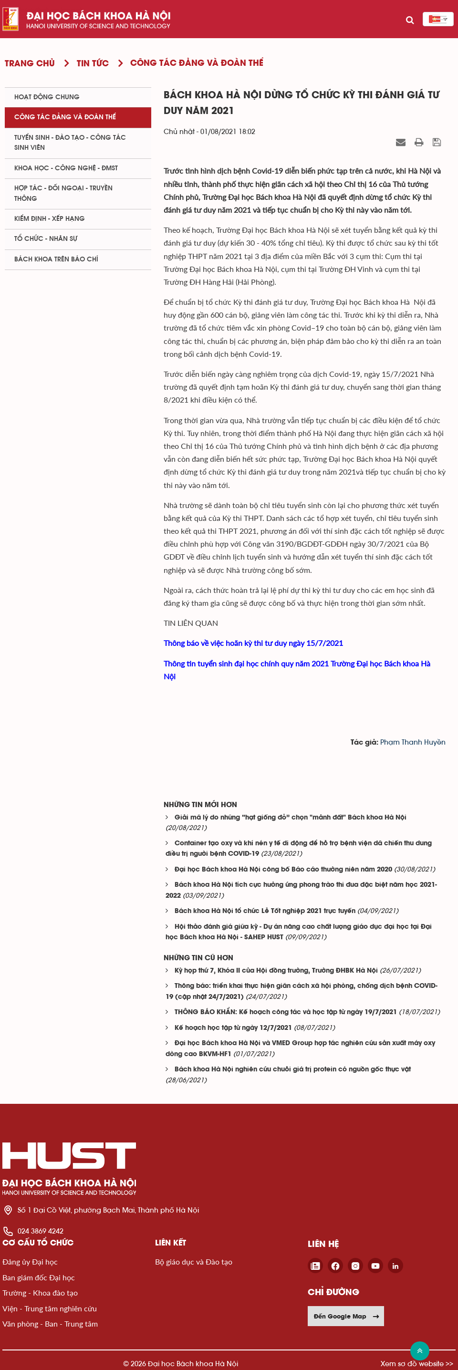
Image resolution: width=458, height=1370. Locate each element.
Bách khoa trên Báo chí (56, 259)
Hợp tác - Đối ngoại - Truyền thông (63, 193)
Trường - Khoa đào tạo (40, 1292)
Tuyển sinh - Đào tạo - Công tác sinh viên (70, 143)
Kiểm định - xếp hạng (49, 219)
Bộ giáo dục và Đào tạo (193, 1261)
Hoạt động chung (47, 97)
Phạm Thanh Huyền (413, 742)
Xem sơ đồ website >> (417, 1363)
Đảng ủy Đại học (30, 1261)
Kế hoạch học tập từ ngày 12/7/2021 (233, 1028)
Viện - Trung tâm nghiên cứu (49, 1308)
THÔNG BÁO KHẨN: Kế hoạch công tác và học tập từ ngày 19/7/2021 (286, 1012)
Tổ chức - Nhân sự (45, 239)
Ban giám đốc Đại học (38, 1277)
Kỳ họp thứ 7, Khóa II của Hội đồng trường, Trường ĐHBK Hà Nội (276, 971)
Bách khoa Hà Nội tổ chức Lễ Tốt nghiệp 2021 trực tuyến (265, 911)
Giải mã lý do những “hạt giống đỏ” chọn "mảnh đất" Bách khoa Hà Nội (290, 818)
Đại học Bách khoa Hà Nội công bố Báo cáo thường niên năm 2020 (283, 870)
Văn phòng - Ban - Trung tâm (50, 1323)
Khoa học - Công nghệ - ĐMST (66, 168)
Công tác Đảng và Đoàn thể (65, 117)
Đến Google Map (347, 1316)
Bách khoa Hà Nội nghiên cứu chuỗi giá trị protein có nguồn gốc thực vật (293, 1070)
